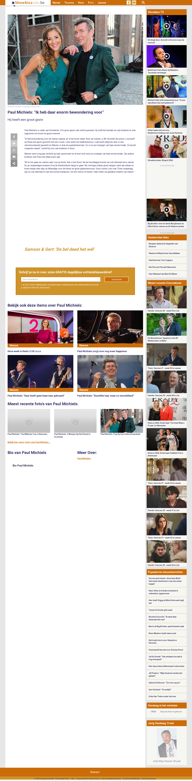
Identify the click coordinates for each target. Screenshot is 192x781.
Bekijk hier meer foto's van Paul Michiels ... (29, 442)
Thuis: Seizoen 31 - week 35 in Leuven (164, 368)
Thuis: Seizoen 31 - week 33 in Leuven (164, 538)
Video (81, 2)
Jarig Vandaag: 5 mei (161, 723)
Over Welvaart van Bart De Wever (163, 274)
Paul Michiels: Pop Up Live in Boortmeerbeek (120, 434)
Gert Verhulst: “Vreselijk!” (160, 690)
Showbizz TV (156, 12)
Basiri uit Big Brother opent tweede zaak (166, 626)
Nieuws (56, 2)
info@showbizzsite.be (111, 779)
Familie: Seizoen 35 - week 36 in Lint (163, 565)
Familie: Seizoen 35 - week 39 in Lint (163, 311)
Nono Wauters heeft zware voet (162, 633)
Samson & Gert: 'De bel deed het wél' (59, 249)
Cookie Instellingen (131, 779)
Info (73, 779)
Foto (91, 2)
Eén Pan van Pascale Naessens (162, 267)
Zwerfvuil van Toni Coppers (161, 260)
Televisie (69, 2)
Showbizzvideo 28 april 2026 (160, 160)
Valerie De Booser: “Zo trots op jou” (164, 683)
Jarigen (102, 2)
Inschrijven (117, 279)
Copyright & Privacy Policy (88, 779)
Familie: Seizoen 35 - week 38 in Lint (163, 395)
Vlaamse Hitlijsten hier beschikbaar (164, 253)
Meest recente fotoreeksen (164, 283)
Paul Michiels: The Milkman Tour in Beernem (27, 434)
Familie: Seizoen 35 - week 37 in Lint (163, 510)
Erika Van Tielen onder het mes (162, 696)
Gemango (151, 779)
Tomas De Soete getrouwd (160, 610)
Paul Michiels (84, 458)
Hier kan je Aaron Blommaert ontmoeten (166, 666)
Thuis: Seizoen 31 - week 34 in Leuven (164, 483)
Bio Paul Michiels (23, 465)
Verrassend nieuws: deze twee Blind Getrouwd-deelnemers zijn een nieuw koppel (165, 581)
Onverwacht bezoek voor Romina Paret (166, 650)
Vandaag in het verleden (162, 705)
